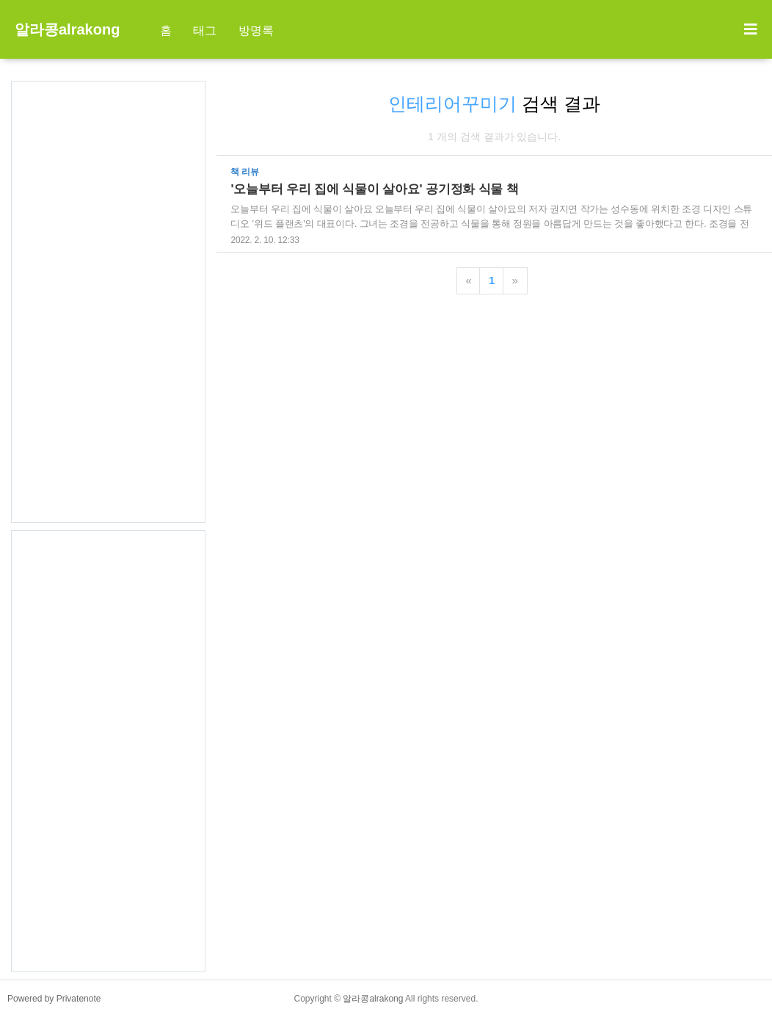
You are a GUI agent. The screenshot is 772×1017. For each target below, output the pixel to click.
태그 (204, 30)
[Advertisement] (108, 302)
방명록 (256, 30)
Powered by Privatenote (54, 999)
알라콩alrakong (67, 29)
